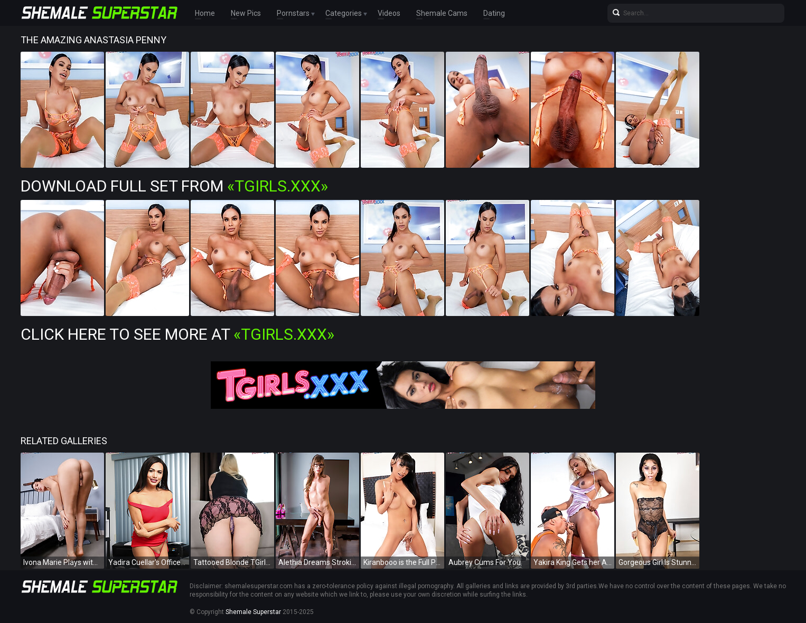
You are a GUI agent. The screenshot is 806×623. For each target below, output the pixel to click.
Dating (494, 13)
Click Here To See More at (177, 334)
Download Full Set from (174, 186)
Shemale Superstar (253, 612)
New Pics (246, 13)
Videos (389, 13)
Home (205, 13)
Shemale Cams (441, 13)
